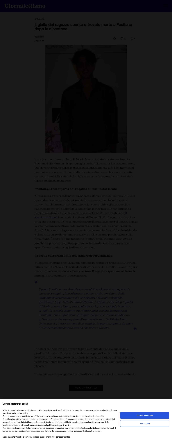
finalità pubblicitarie (54, 422)
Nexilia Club (145, 423)
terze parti (44, 416)
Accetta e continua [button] (145, 415)
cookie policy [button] (22, 413)
